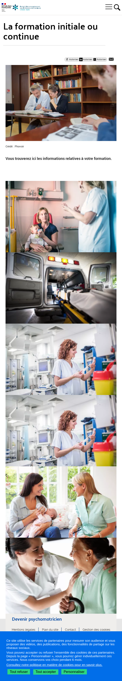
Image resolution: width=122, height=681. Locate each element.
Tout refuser (19, 672)
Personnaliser (74, 672)
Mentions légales (23, 629)
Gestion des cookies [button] (96, 629)
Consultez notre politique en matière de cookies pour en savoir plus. (54, 665)
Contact (70, 629)
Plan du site (50, 629)
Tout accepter (46, 672)
